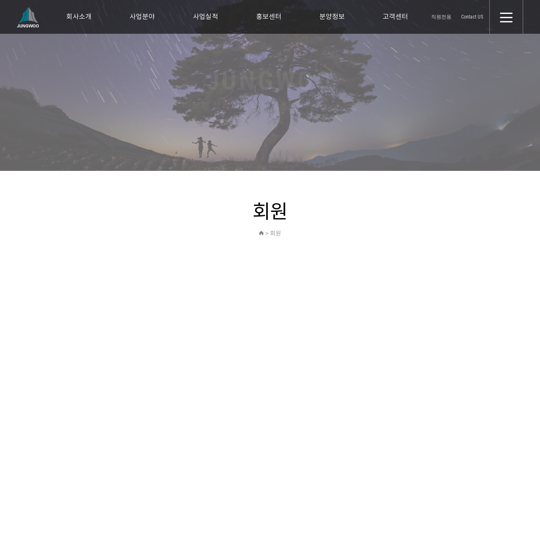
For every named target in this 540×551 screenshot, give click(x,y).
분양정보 (332, 17)
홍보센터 (268, 17)
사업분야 (142, 17)
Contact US (472, 17)
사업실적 (205, 17)
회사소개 (79, 17)
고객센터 (395, 17)
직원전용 (441, 17)
